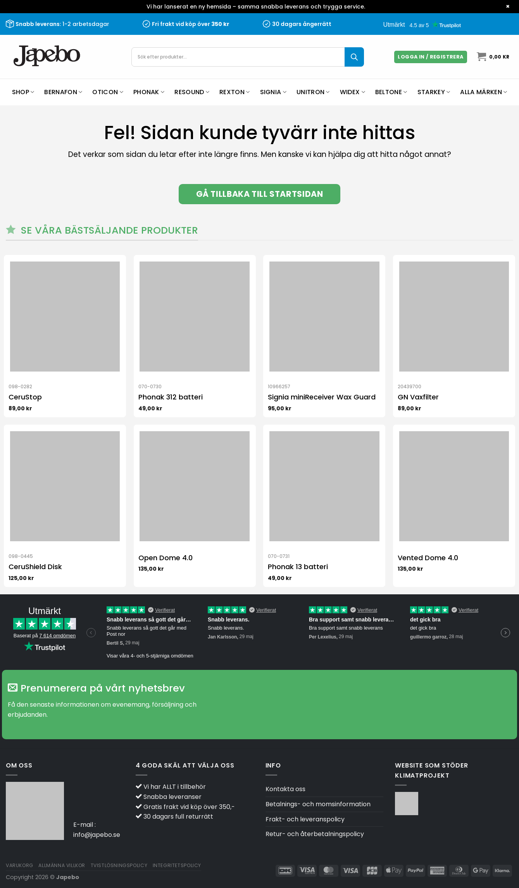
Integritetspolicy (177, 865)
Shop (23, 92)
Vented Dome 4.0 (428, 557)
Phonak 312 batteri (170, 396)
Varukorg (19, 865)
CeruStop (25, 396)
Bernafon (63, 92)
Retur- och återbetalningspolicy (315, 833)
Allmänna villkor (61, 865)
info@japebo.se (96, 834)
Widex (352, 92)
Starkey (433, 92)
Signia (273, 92)
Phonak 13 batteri (298, 566)
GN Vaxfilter (418, 396)
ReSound (191, 92)
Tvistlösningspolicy (119, 865)
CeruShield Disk (35, 566)
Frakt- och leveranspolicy (305, 819)
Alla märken (483, 92)
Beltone (391, 92)
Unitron (313, 92)
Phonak (148, 92)
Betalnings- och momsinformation (318, 804)
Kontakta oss (285, 789)
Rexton (234, 92)
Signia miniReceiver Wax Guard (322, 396)
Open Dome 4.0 (165, 557)
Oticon (107, 92)
